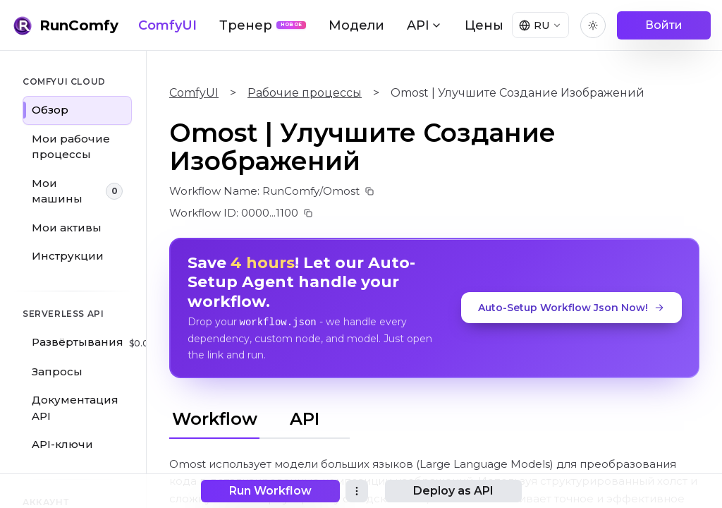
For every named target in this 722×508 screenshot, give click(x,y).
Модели (356, 25)
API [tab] (304, 418)
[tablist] (259, 416)
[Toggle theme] (593, 25)
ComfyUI (167, 25)
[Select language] (538, 25)
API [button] (424, 25)
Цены (484, 25)
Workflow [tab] (214, 418)
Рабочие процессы (304, 92)
